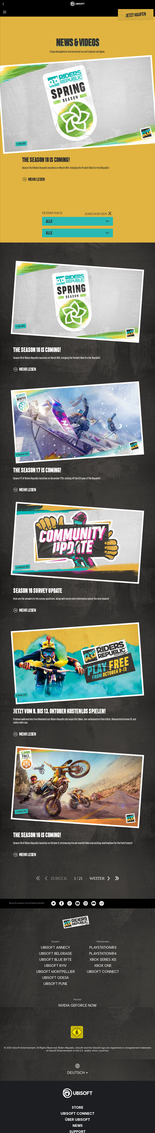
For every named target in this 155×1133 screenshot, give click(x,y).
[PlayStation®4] (103, 953)
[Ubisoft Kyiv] (55, 965)
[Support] (77, 1131)
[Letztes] (115, 878)
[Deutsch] (77, 1069)
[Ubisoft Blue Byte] (55, 959)
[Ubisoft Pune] (55, 983)
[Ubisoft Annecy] (55, 947)
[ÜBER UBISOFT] (77, 1119)
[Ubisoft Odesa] (55, 977)
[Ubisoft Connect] (77, 1113)
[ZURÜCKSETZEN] (98, 213)
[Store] (77, 1107)
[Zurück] (59, 878)
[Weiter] (96, 878)
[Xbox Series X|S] (103, 959)
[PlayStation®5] (103, 947)
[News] (77, 1125)
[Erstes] (39, 878)
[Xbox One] (103, 965)
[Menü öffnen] (4, 12)
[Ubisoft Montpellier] (55, 971)
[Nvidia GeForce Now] (77, 1005)
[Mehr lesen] (33, 180)
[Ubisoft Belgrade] (55, 953)
